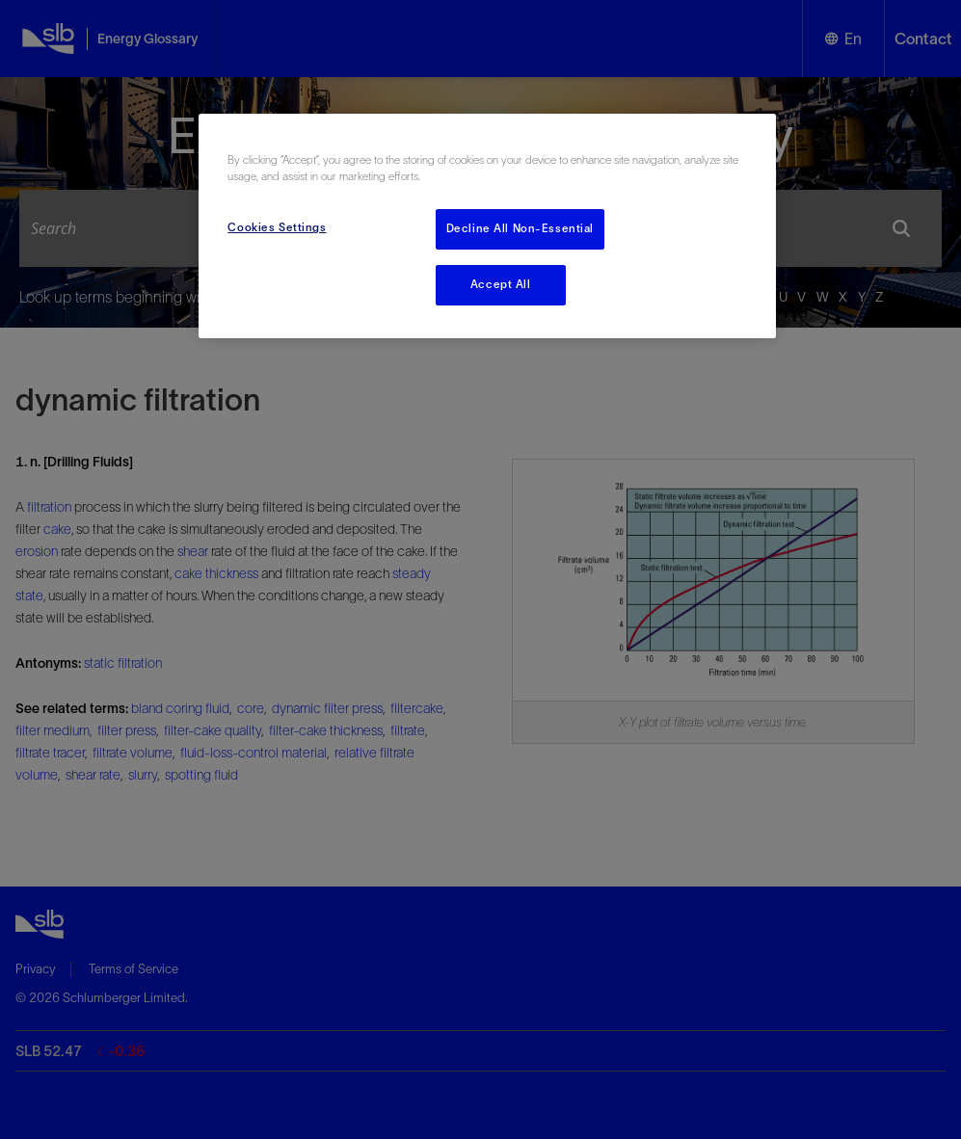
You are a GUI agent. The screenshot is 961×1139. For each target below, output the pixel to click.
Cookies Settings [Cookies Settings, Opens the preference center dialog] (276, 227)
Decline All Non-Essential (520, 228)
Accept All (500, 284)
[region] (487, 226)
